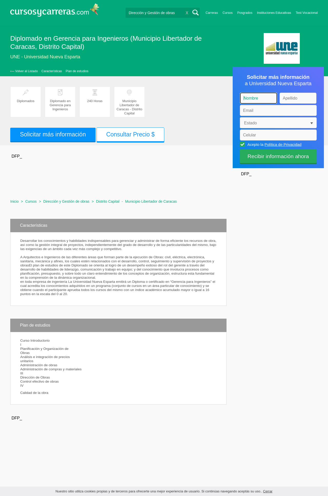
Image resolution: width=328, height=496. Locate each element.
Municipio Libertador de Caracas (151, 201)
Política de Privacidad (282, 144)
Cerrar (268, 491)
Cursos (227, 12)
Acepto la (274, 144)
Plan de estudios (77, 71)
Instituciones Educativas (274, 12)
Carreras (212, 12)
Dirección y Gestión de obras (66, 201)
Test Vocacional (307, 12)
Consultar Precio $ (130, 134)
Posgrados (244, 12)
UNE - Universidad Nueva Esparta (45, 56)
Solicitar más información (53, 134)
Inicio (14, 201)
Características (52, 71)
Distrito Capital (107, 201)
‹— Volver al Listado (24, 71)
